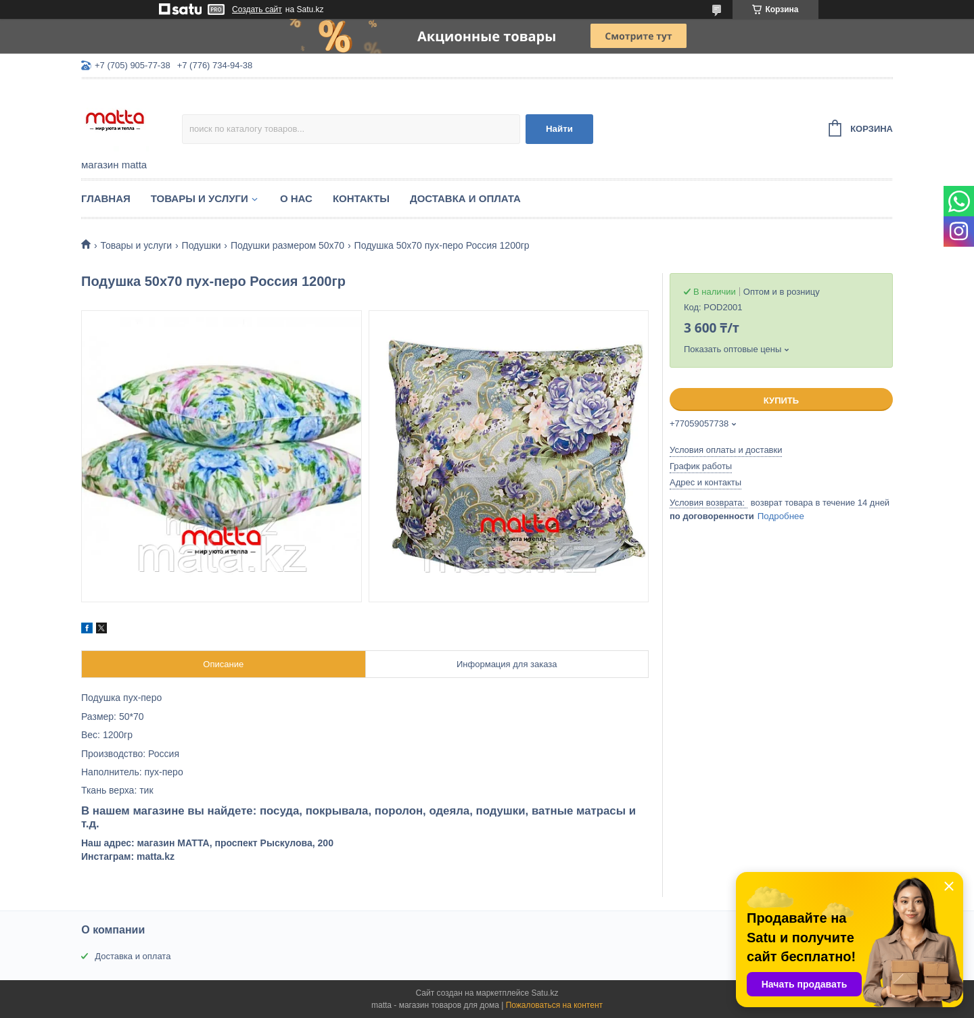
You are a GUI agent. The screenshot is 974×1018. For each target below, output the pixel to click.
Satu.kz (544, 993)
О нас (296, 198)
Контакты (361, 198)
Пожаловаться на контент (554, 1005)
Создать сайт (257, 9)
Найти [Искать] (559, 129)
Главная (106, 198)
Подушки (201, 245)
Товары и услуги (199, 198)
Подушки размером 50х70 (287, 245)
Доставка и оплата (465, 198)
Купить (781, 400)
